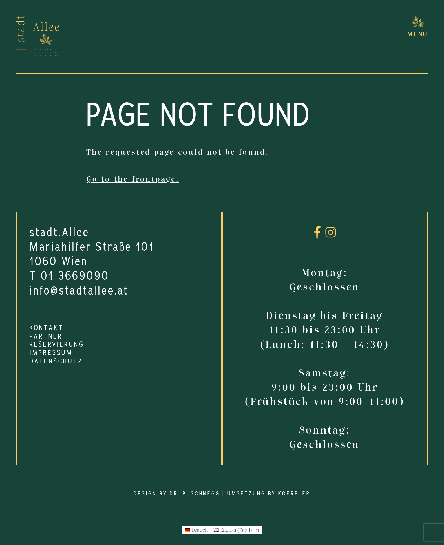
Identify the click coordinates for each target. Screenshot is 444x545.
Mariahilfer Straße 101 (92, 247)
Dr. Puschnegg (195, 494)
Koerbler (294, 494)
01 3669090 (75, 276)
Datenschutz (56, 361)
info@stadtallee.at (79, 291)
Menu (418, 34)
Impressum (51, 353)
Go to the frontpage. (133, 179)
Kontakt (46, 328)
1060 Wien (59, 261)
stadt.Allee (59, 232)
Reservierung (57, 344)
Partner (46, 336)
